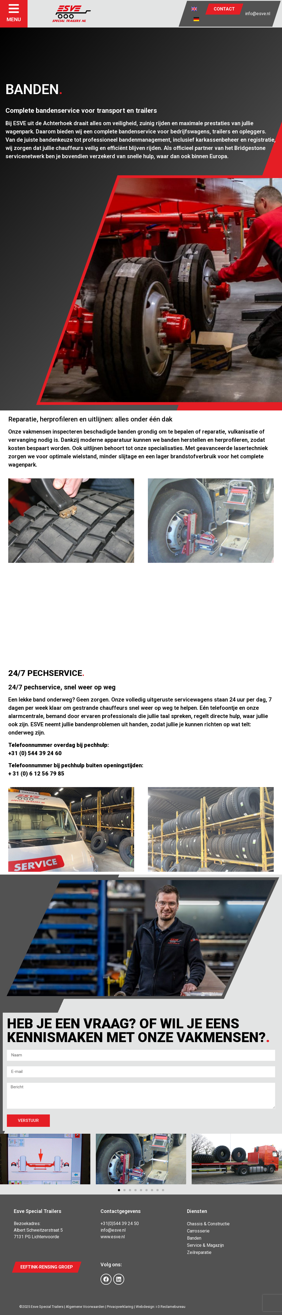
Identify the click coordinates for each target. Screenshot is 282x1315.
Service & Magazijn (205, 1245)
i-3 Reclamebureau (170, 1307)
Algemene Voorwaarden (85, 1307)
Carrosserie (198, 1231)
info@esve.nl (257, 13)
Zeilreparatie (199, 1252)
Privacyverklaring (120, 1307)
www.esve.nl (113, 1236)
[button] (119, 1190)
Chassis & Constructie (208, 1223)
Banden (194, 1238)
